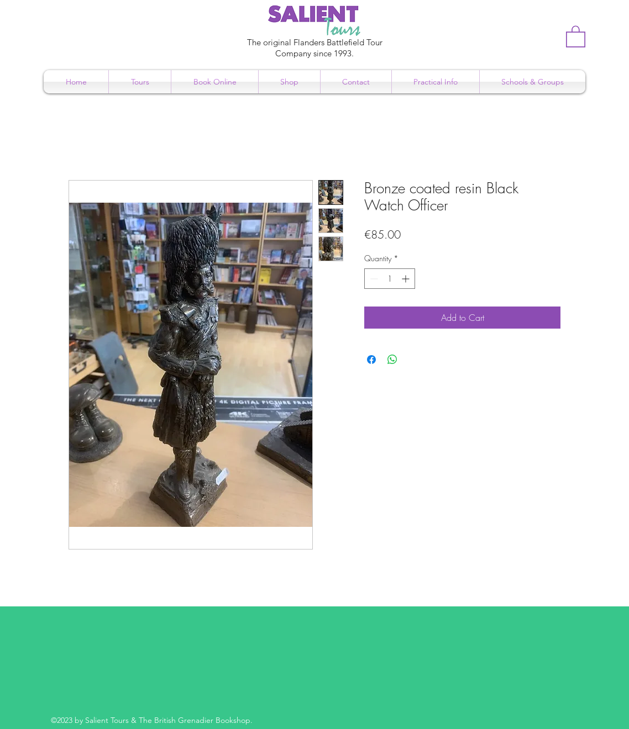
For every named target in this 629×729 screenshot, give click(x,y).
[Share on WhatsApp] (392, 359)
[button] (575, 35)
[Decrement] (373, 278)
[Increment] (406, 278)
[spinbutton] (390, 278)
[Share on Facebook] (371, 359)
